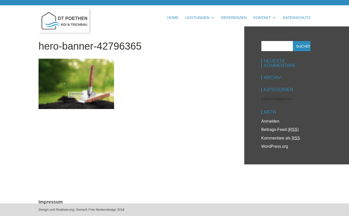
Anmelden (270, 121)
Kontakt (262, 18)
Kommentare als (280, 138)
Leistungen (197, 18)
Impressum (51, 201)
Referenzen (234, 18)
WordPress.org (274, 146)
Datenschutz (296, 18)
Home (173, 18)
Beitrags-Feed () (280, 129)
